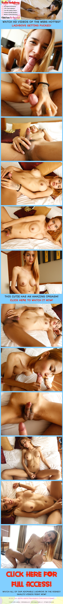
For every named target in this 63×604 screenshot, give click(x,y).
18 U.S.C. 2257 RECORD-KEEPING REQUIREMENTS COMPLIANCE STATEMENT (31, 598)
